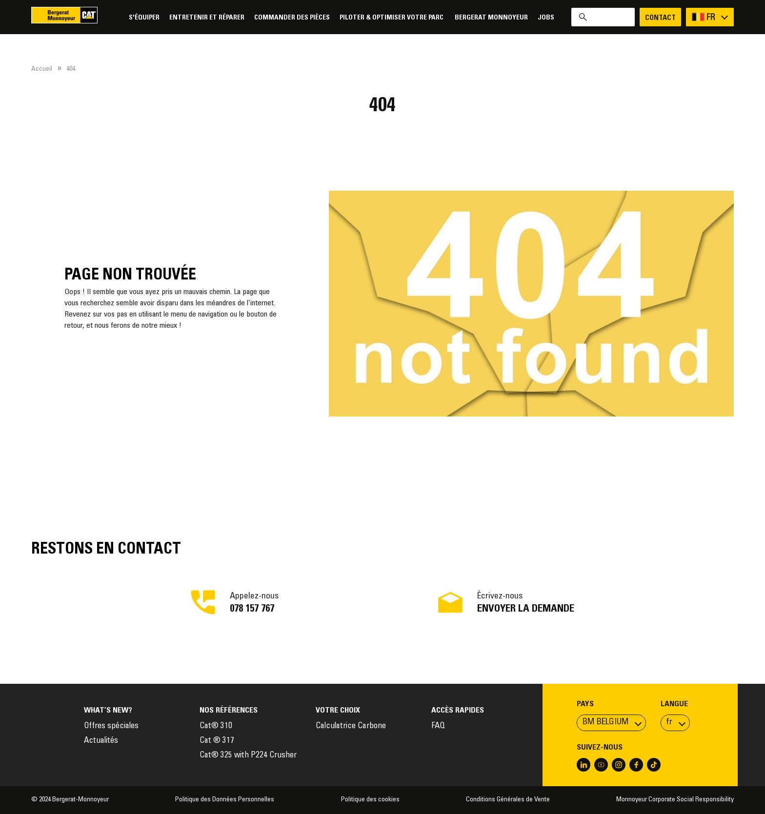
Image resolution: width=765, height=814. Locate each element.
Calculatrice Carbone (351, 726)
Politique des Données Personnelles (224, 799)
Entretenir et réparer (206, 18)
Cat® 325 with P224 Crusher (248, 756)
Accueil (41, 69)
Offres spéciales (111, 726)
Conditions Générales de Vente (508, 799)
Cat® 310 (216, 726)
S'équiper (144, 18)
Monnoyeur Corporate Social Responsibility (675, 799)
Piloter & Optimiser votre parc (392, 18)
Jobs (546, 18)
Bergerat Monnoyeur (491, 18)
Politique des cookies (370, 799)
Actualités (101, 741)
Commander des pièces (292, 18)
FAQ (438, 726)
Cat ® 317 (217, 741)
